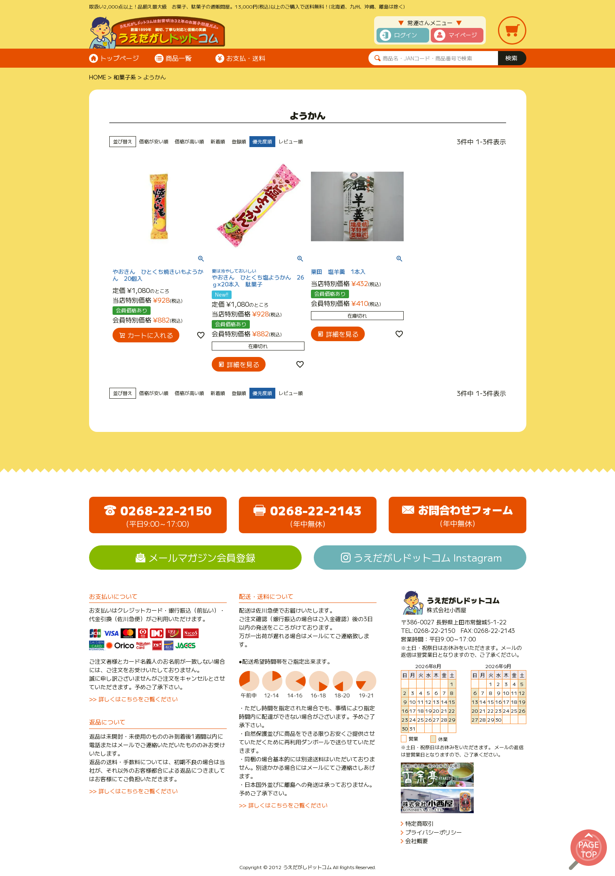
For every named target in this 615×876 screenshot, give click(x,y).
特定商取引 (419, 823)
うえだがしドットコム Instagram (427, 557)
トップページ (119, 58)
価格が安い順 (153, 141)
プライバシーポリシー (433, 832)
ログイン (405, 35)
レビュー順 (291, 141)
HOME (97, 77)
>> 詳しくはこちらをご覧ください (133, 699)
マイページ (463, 35)
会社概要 (416, 841)
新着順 (218, 141)
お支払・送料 (245, 58)
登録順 (239, 141)
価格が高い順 (189, 141)
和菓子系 (124, 77)
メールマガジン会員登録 (202, 557)
